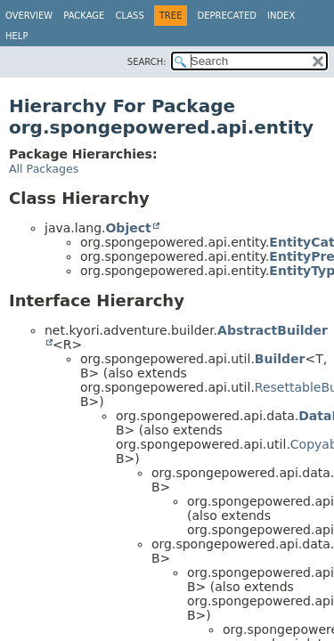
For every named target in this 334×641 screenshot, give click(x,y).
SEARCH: (147, 62)
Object (128, 228)
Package (83, 15)
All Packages (43, 168)
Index (281, 15)
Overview (29, 15)
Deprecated (227, 15)
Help (16, 36)
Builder (280, 359)
